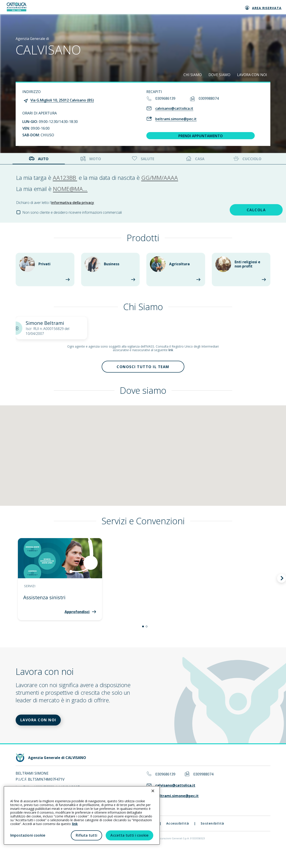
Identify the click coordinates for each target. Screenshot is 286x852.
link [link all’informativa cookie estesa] (75, 824)
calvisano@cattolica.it (174, 108)
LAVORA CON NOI (252, 74)
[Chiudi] (153, 791)
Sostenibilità (212, 827)
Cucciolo (247, 159)
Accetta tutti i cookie (129, 835)
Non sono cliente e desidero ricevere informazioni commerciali (72, 212)
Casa (195, 158)
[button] (143, 628)
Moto (90, 158)
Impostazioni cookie (27, 835)
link (170, 350)
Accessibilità (177, 827)
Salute (142, 159)
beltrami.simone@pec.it (176, 118)
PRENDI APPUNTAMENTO (200, 135)
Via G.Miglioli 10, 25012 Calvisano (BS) (62, 100)
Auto (38, 158)
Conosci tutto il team (143, 367)
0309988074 (209, 98)
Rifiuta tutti (86, 835)
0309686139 (165, 98)
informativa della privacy (72, 202)
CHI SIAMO (192, 74)
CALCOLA (238, 209)
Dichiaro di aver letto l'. (55, 202)
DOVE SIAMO (219, 74)
